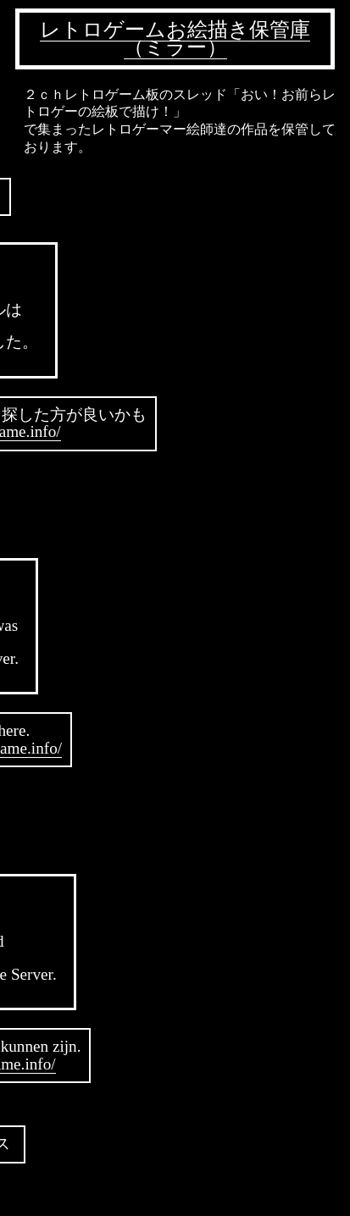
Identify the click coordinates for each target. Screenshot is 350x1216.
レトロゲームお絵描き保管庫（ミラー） (175, 38)
